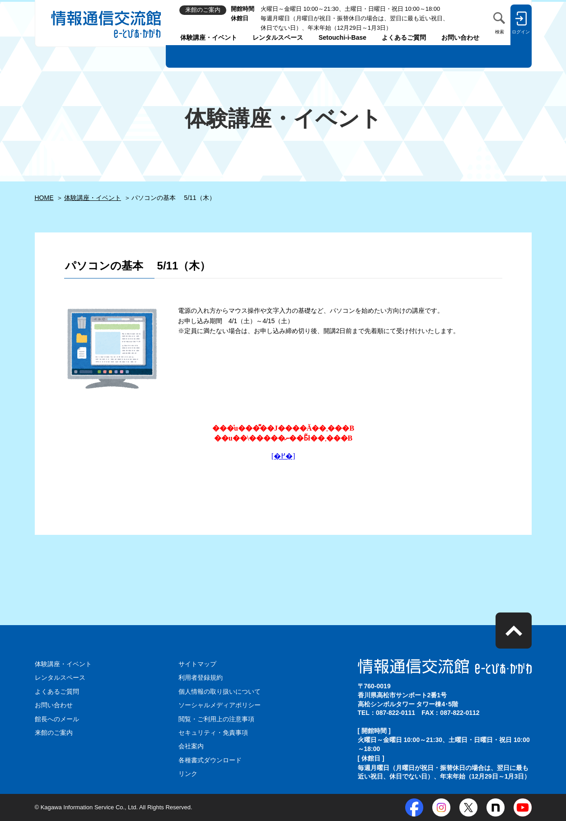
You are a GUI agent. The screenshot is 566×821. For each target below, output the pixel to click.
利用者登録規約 (200, 677)
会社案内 (191, 746)
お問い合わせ (460, 37)
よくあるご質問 (404, 37)
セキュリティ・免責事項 (213, 732)
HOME (44, 197)
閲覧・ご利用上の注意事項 (216, 719)
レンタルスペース (278, 37)
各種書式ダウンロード (210, 760)
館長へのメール (57, 719)
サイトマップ (197, 664)
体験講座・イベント (208, 37)
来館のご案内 (54, 732)
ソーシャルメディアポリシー (219, 705)
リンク (187, 773)
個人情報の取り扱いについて (219, 691)
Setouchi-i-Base (342, 37)
